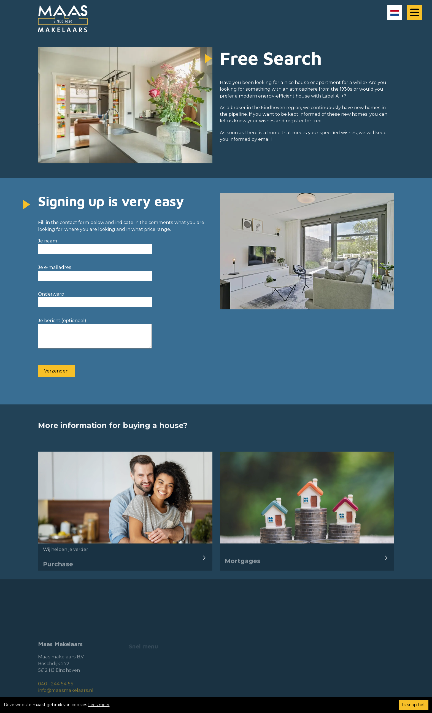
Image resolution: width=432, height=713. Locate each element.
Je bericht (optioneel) (95, 336)
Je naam (95, 245)
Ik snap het (413, 704)
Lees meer (99, 704)
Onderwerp (95, 298)
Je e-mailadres (95, 271)
